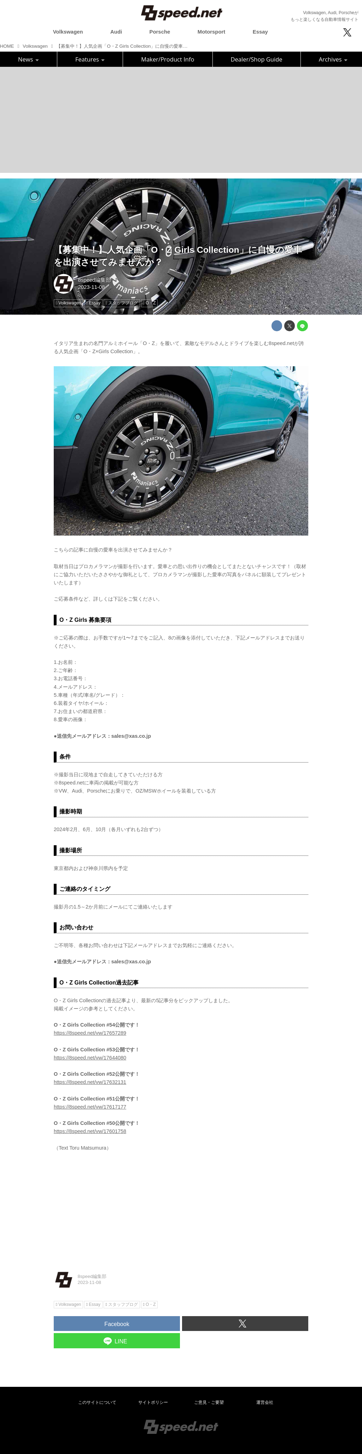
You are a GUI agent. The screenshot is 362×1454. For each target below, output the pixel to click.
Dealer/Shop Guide (256, 59)
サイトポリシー (153, 1402)
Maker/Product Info (167, 59)
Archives (333, 59)
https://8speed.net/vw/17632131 (90, 1082)
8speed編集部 (94, 280)
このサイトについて (97, 1402)
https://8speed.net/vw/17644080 (90, 1058)
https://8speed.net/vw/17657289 (90, 1033)
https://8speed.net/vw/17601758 (90, 1131)
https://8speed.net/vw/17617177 (90, 1107)
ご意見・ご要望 (209, 1402)
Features (90, 59)
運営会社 (264, 1402)
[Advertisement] (181, 119)
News (28, 59)
